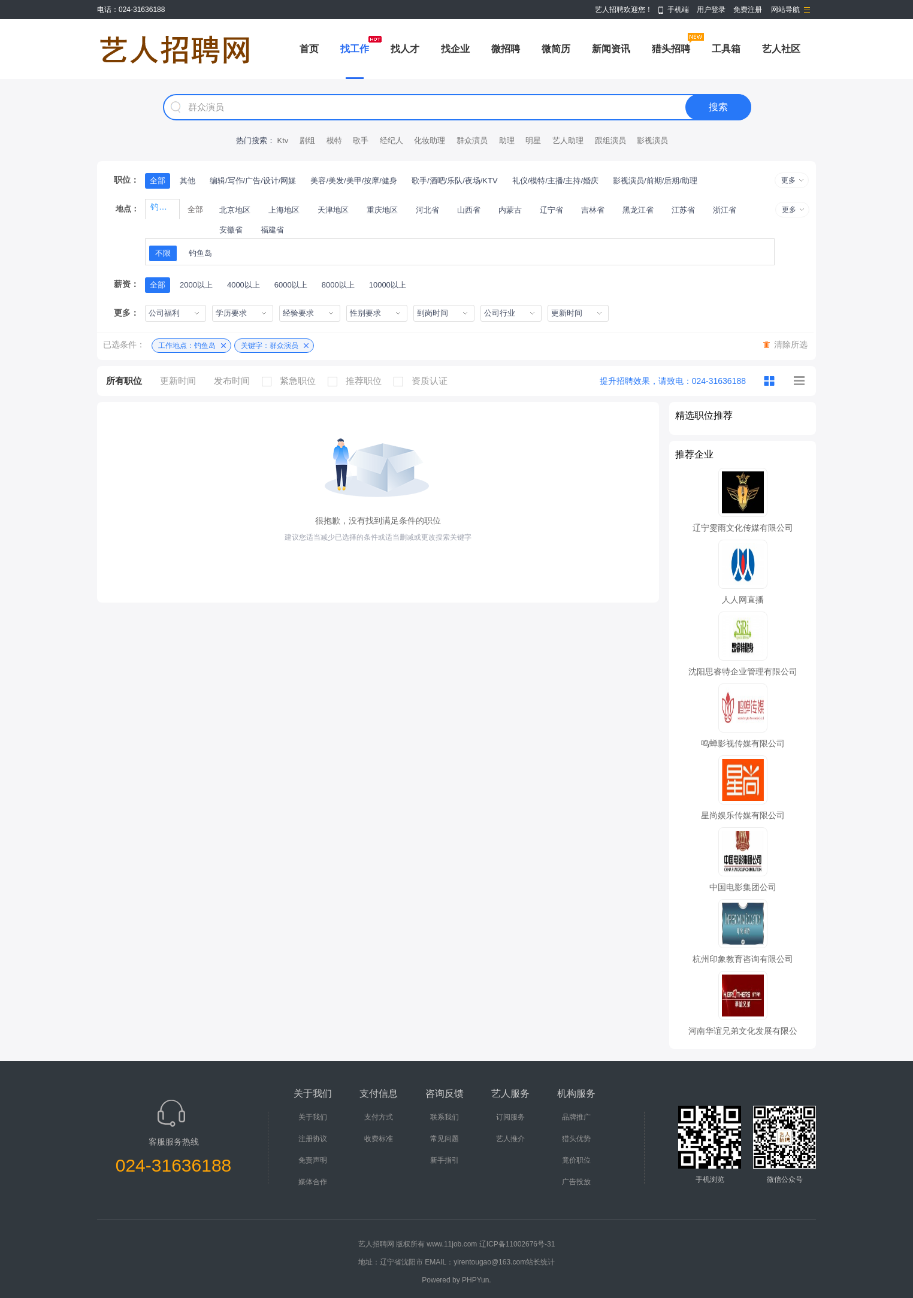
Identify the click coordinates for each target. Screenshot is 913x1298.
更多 (788, 180)
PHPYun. (476, 1280)
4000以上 (243, 284)
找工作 (354, 49)
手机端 (678, 9)
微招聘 (505, 49)
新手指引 (444, 1160)
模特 (334, 140)
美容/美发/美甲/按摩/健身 (353, 180)
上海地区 (284, 209)
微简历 (556, 49)
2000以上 (196, 284)
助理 (507, 140)
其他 (187, 180)
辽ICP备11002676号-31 (517, 1244)
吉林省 (592, 209)
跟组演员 (610, 140)
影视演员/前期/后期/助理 (655, 180)
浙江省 (724, 209)
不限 (163, 253)
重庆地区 (382, 209)
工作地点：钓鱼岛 (187, 345)
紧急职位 (292, 381)
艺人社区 (781, 49)
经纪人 (391, 140)
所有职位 (124, 381)
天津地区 (333, 209)
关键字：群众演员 (269, 345)
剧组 (307, 140)
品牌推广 (576, 1117)
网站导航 (785, 9)
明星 (533, 140)
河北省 (427, 209)
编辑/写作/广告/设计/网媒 (253, 180)
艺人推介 (510, 1138)
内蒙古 (510, 209)
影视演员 (652, 140)
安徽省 (231, 229)
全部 (157, 180)
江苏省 (683, 209)
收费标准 (378, 1138)
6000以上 (290, 284)
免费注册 (747, 9)
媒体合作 (312, 1182)
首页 (309, 49)
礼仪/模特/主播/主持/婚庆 (555, 180)
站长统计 (540, 1262)
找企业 (455, 49)
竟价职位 (576, 1160)
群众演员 (472, 140)
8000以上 (338, 284)
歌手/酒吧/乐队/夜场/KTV (455, 180)
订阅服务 (510, 1117)
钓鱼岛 (200, 253)
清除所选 (791, 344)
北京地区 (234, 209)
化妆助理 (429, 140)
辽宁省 (551, 209)
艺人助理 (568, 140)
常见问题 (444, 1138)
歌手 (360, 140)
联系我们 (444, 1117)
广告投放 (576, 1182)
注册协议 (312, 1138)
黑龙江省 (638, 209)
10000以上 (387, 284)
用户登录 (711, 9)
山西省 (468, 209)
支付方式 (378, 1117)
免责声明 (312, 1160)
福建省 (272, 229)
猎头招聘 (671, 49)
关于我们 (312, 1117)
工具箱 (726, 49)
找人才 (405, 49)
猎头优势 (576, 1138)
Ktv (282, 140)
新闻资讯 (611, 49)
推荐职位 (358, 381)
